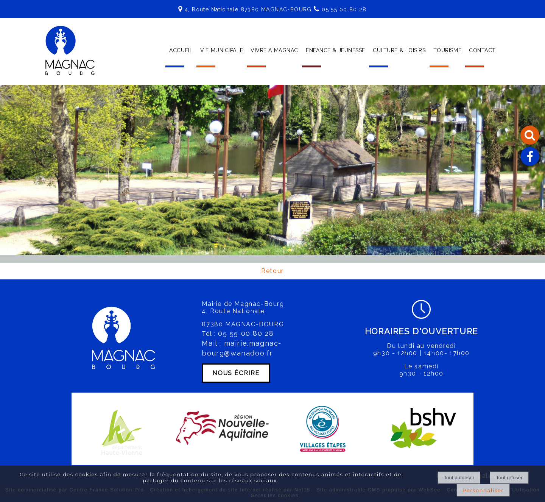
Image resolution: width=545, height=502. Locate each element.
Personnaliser (483, 490)
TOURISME (447, 50)
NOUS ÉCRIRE (236, 373)
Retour (272, 270)
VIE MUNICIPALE (221, 50)
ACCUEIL (181, 50)
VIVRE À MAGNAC (274, 50)
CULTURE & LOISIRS (399, 50)
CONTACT (482, 50)
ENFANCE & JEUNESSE (335, 50)
